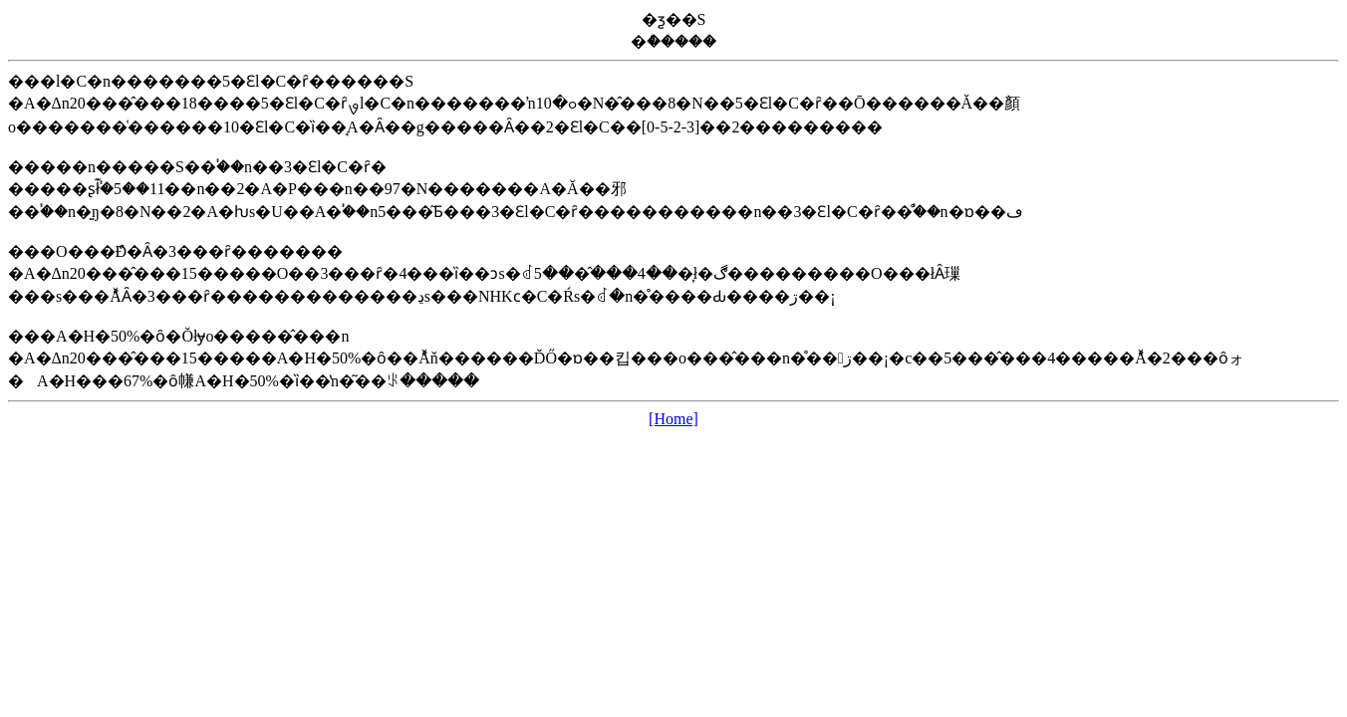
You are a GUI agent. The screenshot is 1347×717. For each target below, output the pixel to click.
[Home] (673, 418)
